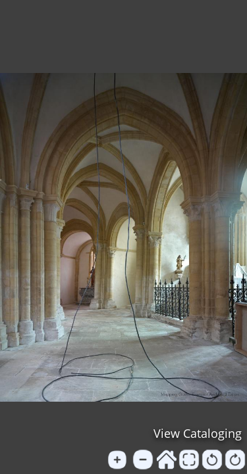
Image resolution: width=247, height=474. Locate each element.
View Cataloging (197, 433)
